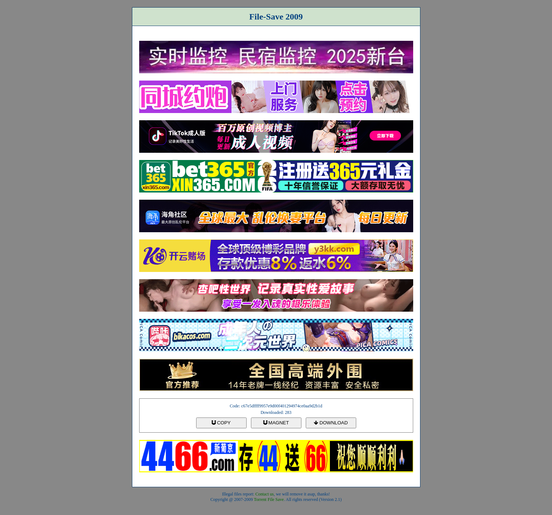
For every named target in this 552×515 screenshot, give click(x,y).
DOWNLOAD (331, 422)
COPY (221, 422)
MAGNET (276, 422)
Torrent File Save (269, 499)
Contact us (264, 494)
